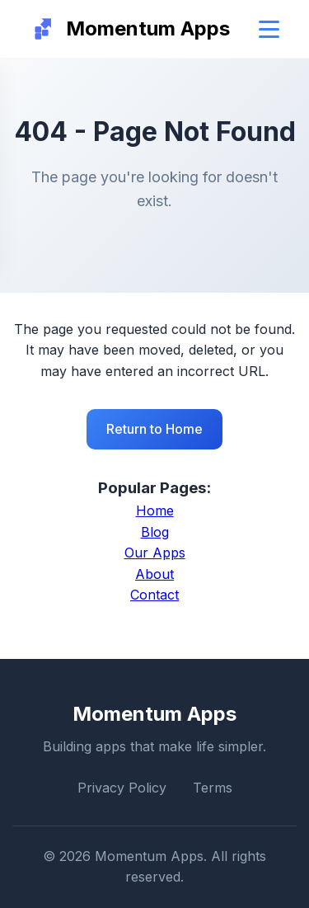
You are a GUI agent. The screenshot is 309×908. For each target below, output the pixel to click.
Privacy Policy (121, 787)
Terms (212, 787)
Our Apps (154, 552)
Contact (154, 594)
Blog (155, 532)
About (154, 574)
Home (155, 510)
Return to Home (154, 429)
